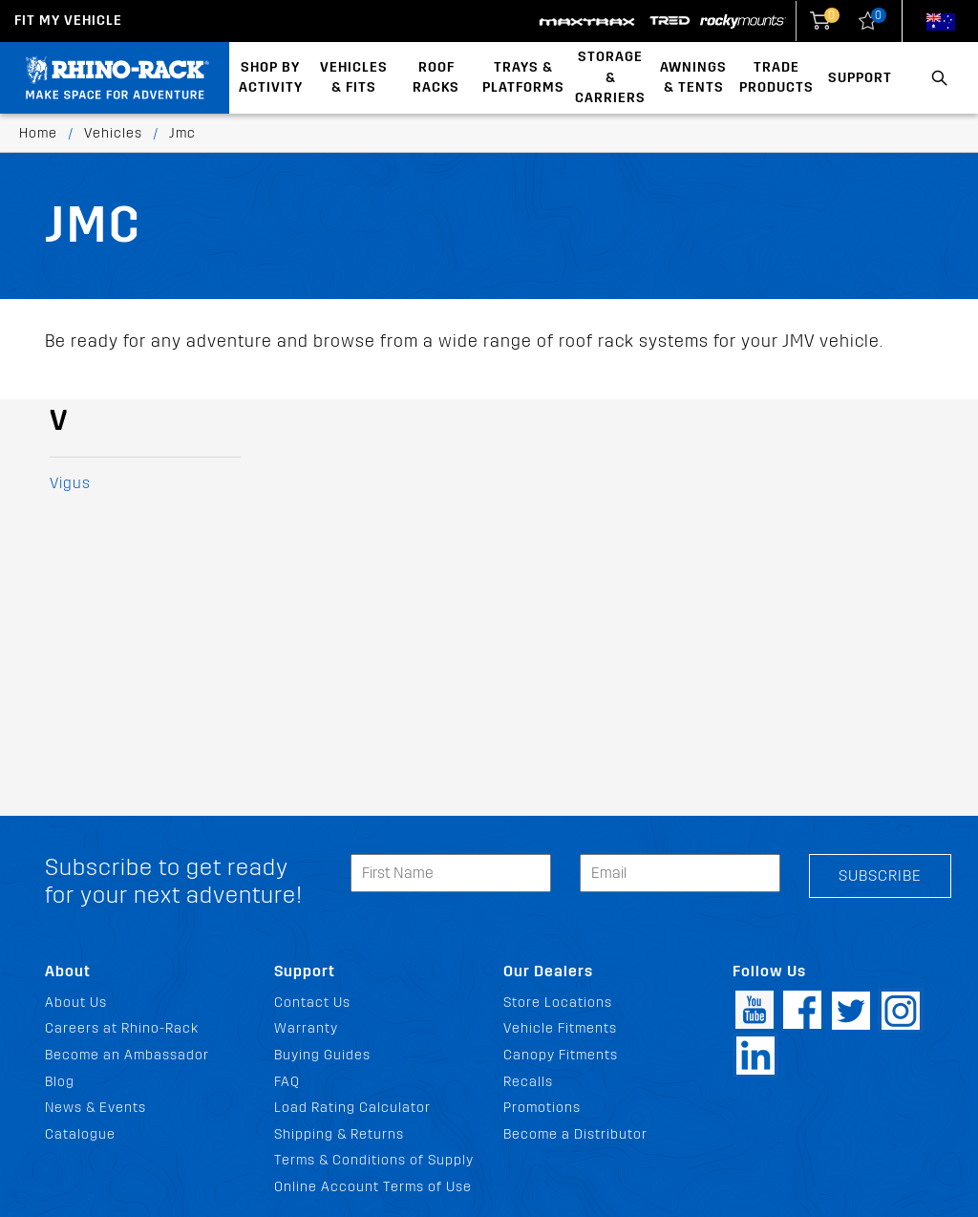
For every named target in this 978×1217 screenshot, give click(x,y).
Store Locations (557, 1002)
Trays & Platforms (523, 77)
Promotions (542, 1108)
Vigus (70, 483)
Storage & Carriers (610, 77)
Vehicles (113, 133)
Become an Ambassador (127, 1055)
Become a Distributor (575, 1134)
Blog (59, 1082)
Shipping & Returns (339, 1134)
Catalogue (80, 1134)
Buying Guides (322, 1055)
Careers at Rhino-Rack (122, 1028)
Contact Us (312, 1002)
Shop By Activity (271, 77)
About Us (76, 1002)
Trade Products (776, 77)
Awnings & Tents (693, 77)
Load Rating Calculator (352, 1108)
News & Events (95, 1108)
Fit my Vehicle (68, 20)
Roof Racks (436, 77)
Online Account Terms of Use (373, 1187)
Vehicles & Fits (354, 77)
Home (38, 133)
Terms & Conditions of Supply (374, 1160)
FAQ (287, 1082)
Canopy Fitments (560, 1055)
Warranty (306, 1028)
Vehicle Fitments (560, 1028)
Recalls (528, 1082)
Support (860, 78)
